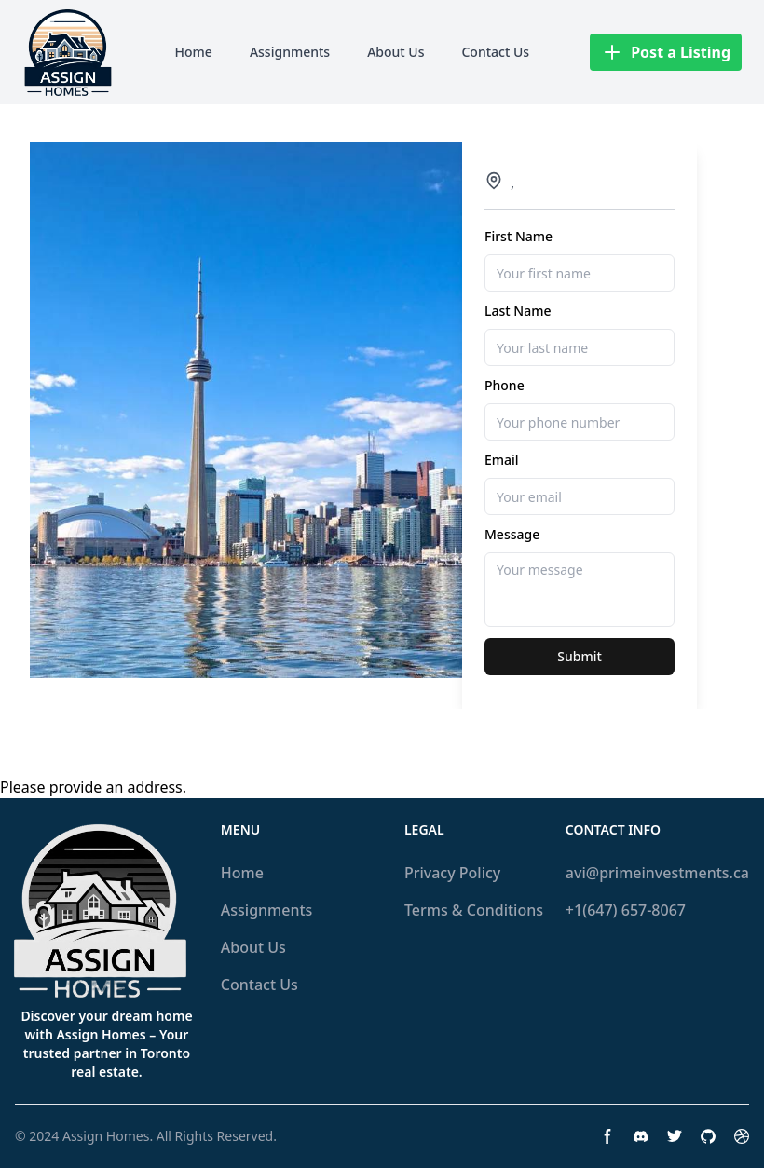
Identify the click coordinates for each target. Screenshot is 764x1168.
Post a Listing (665, 52)
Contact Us (495, 52)
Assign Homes (105, 1136)
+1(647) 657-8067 (626, 910)
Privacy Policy (452, 872)
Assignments (290, 52)
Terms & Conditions (473, 910)
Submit (579, 656)
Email (501, 460)
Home (193, 52)
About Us (395, 52)
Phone (504, 385)
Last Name (517, 310)
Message (511, 534)
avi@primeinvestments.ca (657, 872)
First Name (518, 236)
